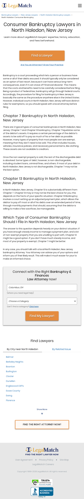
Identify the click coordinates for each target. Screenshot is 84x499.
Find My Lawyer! (42, 316)
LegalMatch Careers (43, 464)
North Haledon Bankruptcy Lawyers (55, 15)
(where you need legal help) (20, 293)
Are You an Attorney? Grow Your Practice (42, 64)
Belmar (10, 356)
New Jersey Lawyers (29, 15)
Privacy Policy (46, 459)
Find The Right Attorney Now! (42, 424)
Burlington (11, 371)
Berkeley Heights (14, 361)
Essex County (13, 390)
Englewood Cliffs (15, 385)
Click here (34, 306)
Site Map (64, 459)
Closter (10, 376)
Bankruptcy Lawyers (10, 15)
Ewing (9, 395)
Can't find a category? (23, 306)
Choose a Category (19, 301)
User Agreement (24, 459)
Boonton (10, 366)
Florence (10, 400)
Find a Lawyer (42, 55)
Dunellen (10, 381)
